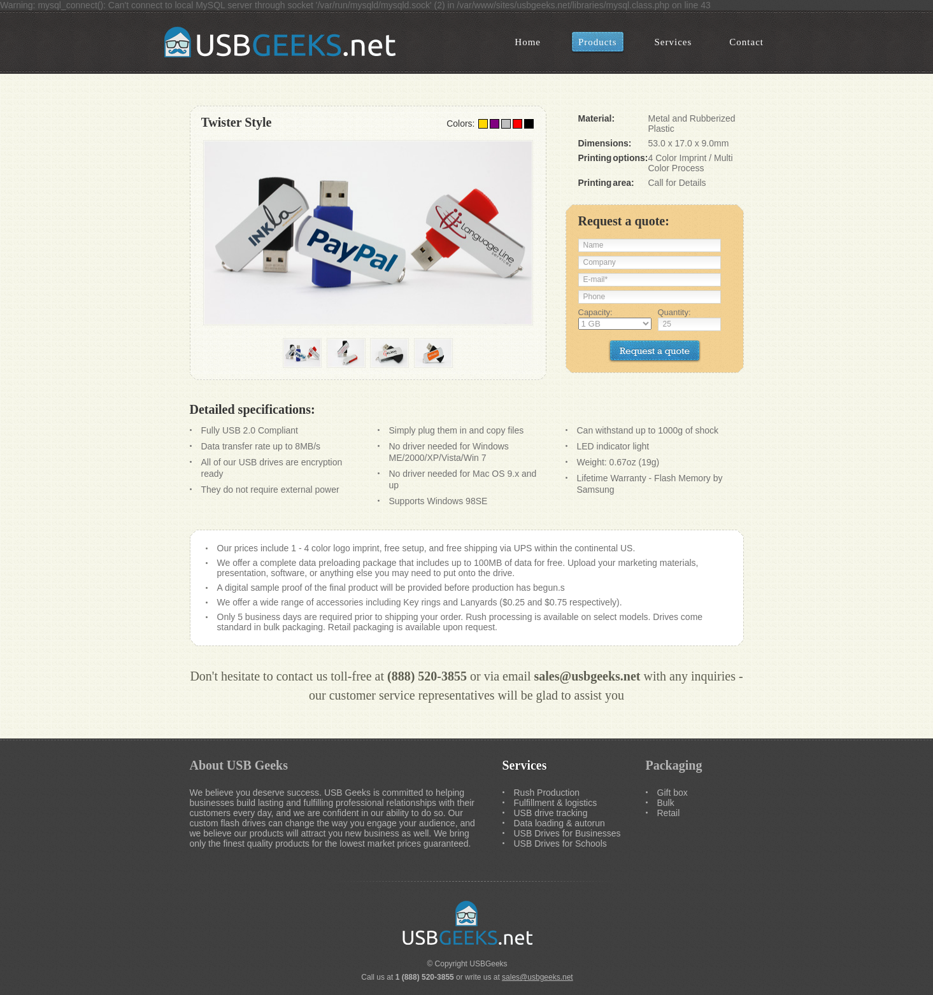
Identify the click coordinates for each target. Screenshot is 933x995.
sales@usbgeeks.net (587, 676)
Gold (483, 124)
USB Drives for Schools (560, 843)
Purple (494, 124)
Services (524, 765)
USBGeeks (488, 963)
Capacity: (595, 312)
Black (529, 124)
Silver (506, 124)
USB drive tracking (551, 813)
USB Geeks (281, 42)
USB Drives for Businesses (567, 833)
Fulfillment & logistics (555, 803)
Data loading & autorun (559, 823)
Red (517, 124)
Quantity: (674, 312)
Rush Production (547, 792)
